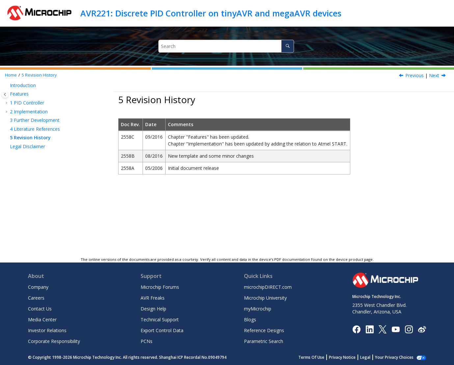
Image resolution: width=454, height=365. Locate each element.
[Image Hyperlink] (395, 329)
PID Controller (27, 103)
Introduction (23, 85)
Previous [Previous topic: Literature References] (414, 75)
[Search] (287, 46)
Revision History (39, 75)
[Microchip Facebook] (356, 328)
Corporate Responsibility (54, 341)
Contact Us (40, 309)
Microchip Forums (160, 287)
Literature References (35, 129)
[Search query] (226, 46)
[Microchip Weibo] (422, 329)
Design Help (153, 309)
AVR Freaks (153, 298)
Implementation (29, 111)
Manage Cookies (398, 357)
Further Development (35, 120)
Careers (36, 298)
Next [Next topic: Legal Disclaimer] (434, 75)
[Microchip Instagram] (409, 328)
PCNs (146, 341)
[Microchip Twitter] (383, 328)
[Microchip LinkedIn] (369, 328)
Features (19, 94)
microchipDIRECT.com (268, 287)
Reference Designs (264, 330)
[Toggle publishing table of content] (5, 94)
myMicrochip (257, 309)
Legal (372, 357)
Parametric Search (263, 341)
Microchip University (265, 298)
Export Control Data (162, 330)
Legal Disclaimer (27, 146)
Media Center (42, 319)
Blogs (250, 319)
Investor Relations (47, 330)
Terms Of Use (319, 357)
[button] (7, 85)
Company (38, 287)
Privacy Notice (349, 357)
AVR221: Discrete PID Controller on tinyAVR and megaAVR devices (210, 13)
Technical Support (160, 319)
